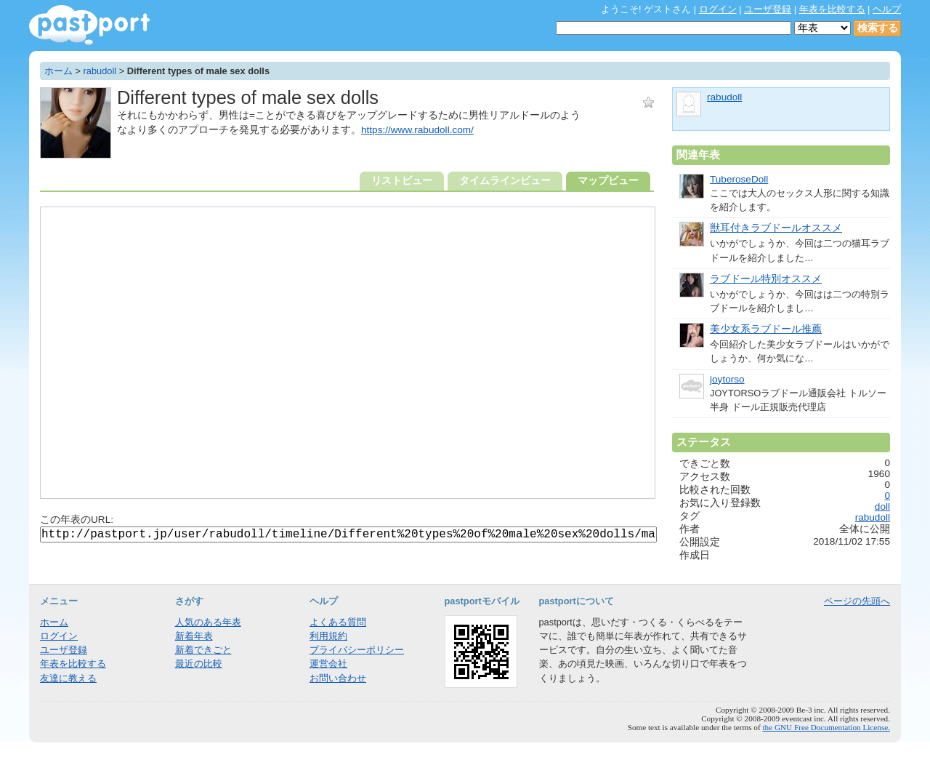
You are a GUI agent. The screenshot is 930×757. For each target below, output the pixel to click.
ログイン (718, 9)
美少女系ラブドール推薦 (766, 329)
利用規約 (328, 635)
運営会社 (328, 663)
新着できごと (203, 649)
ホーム (58, 70)
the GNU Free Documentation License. (826, 727)
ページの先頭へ (857, 601)
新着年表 (194, 635)
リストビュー (401, 180)
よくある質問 (338, 622)
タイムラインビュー (505, 180)
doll (882, 506)
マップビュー (608, 180)
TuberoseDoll (739, 179)
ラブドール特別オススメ (766, 278)
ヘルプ (887, 9)
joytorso (727, 379)
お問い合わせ (338, 678)
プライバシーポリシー (357, 649)
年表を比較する (832, 9)
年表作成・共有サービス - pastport (89, 25)
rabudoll (100, 70)
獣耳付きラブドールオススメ (776, 228)
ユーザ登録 (767, 9)
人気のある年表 (208, 622)
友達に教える (68, 678)
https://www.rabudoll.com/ (417, 129)
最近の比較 (198, 663)
